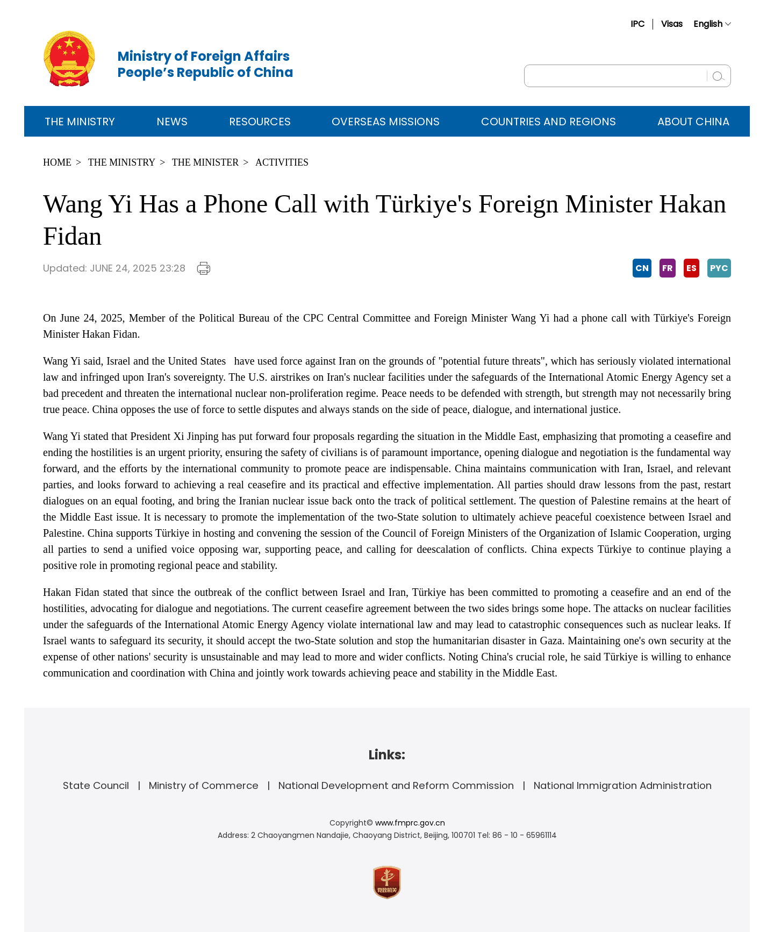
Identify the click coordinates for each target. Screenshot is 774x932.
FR (667, 268)
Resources (260, 121)
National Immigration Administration (623, 785)
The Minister (205, 162)
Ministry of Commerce (204, 785)
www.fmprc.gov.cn (410, 822)
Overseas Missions (386, 121)
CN (642, 268)
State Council (96, 785)
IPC (637, 24)
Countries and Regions (548, 121)
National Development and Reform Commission (396, 785)
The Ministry (80, 121)
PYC (719, 268)
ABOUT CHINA (693, 121)
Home (57, 162)
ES (691, 268)
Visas (672, 24)
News (172, 121)
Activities (282, 162)
